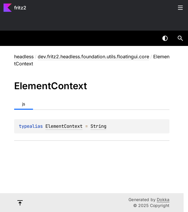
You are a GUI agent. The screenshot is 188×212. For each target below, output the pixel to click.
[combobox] (149, 38)
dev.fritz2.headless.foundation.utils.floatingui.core (93, 56)
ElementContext (64, 126)
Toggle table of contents (180, 7)
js (23, 103)
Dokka (163, 199)
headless (24, 56)
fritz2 (20, 8)
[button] (180, 38)
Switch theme (165, 38)
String (98, 126)
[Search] (180, 38)
